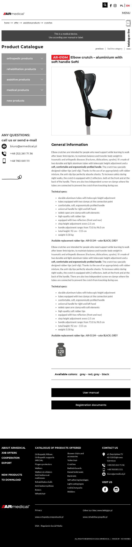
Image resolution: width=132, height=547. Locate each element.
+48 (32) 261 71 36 (21, 153)
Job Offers (9, 452)
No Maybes (125, 539)
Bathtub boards (74, 468)
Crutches (48, 22)
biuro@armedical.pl (23, 146)
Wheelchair (40, 493)
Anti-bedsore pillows (44, 486)
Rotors (38, 490)
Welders (71, 491)
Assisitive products (31, 22)
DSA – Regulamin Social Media (48, 526)
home (6, 22)
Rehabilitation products (21, 69)
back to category (115, 48)
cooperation (11, 457)
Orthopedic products (20, 58)
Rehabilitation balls (43, 482)
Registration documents (91, 405)
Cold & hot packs (74, 487)
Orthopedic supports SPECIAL (44, 459)
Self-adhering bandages (77, 480)
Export (7, 463)
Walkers (38, 468)
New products (15, 100)
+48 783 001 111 (20, 160)
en (128, 5)
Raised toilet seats (75, 472)
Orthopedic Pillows (43, 454)
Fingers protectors (43, 464)
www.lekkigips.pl (104, 510)
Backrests (71, 476)
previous (99, 48)
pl (121, 5)
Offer (16, 22)
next (128, 48)
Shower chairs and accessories (75, 455)
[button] (126, 12)
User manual (91, 392)
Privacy (38, 510)
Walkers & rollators (43, 472)
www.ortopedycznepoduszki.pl (49, 517)
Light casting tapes (75, 484)
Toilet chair (72, 460)
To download (11, 479)
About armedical (13, 447)
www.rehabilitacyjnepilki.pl (95, 517)
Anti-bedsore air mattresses (42, 476)
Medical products (18, 90)
